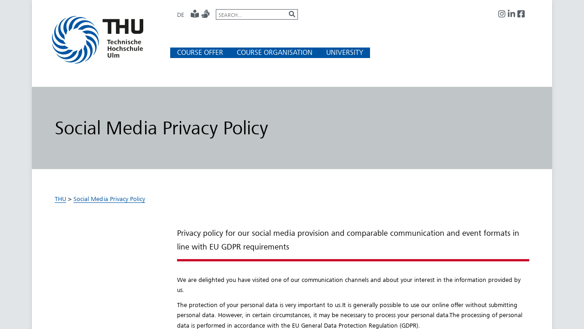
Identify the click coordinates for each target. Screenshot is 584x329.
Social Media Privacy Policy (109, 198)
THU (60, 198)
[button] (200, 52)
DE (180, 14)
